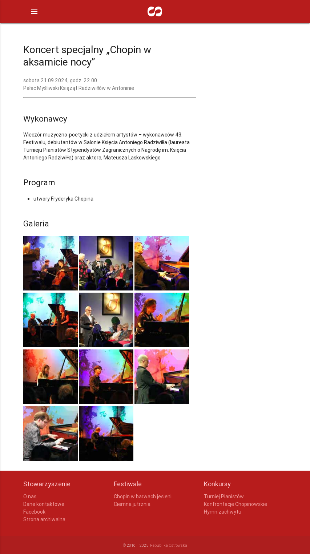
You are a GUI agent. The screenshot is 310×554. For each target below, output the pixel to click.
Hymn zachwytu (222, 512)
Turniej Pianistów (224, 496)
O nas (29, 496)
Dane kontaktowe (43, 504)
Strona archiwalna (44, 519)
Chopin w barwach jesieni (143, 496)
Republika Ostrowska (168, 545)
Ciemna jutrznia (132, 504)
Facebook (34, 512)
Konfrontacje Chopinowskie (235, 504)
